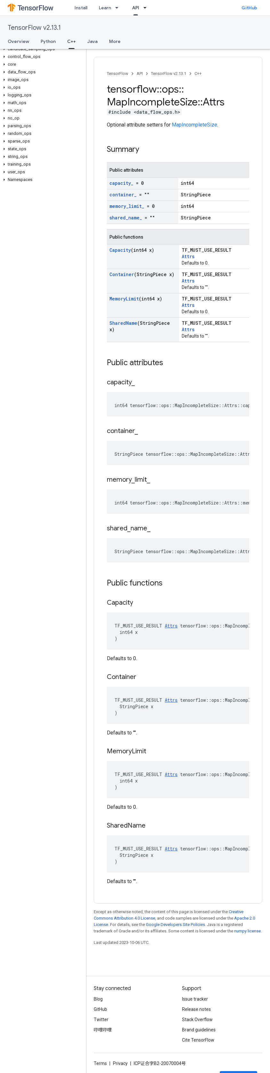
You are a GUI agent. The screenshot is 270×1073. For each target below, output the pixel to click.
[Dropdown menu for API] (147, 7)
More (115, 41)
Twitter (101, 1019)
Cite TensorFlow (198, 1040)
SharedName (123, 323)
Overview (18, 41)
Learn (105, 8)
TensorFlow (117, 73)
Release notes (196, 1009)
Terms (100, 1063)
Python (48, 41)
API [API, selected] (135, 8)
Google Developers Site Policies (175, 924)
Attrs (188, 256)
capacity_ (121, 183)
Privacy (120, 1063)
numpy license (247, 931)
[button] (41, 49)
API (140, 73)
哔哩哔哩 (103, 1029)
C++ (198, 73)
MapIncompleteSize (194, 125)
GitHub (249, 8)
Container (121, 274)
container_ (123, 195)
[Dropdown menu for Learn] (118, 7)
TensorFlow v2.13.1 (34, 28)
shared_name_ (125, 218)
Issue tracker (195, 999)
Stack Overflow (197, 1019)
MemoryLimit (124, 299)
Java (92, 41)
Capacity (120, 250)
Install (81, 8)
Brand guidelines (199, 1029)
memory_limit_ (126, 206)
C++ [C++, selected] (71, 41)
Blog (98, 999)
